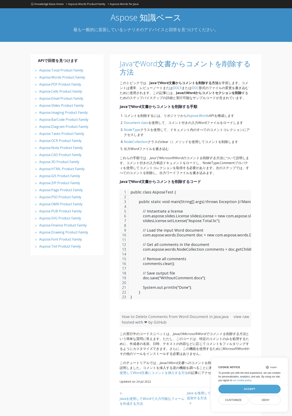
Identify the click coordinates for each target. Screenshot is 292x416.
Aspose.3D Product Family (59, 162)
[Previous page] (153, 398)
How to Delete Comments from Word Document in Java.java (175, 316)
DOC (195, 88)
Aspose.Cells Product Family (60, 91)
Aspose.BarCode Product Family (63, 119)
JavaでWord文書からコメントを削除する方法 (185, 68)
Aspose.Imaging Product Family (63, 112)
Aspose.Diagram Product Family (63, 126)
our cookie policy (242, 380)
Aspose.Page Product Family (61, 190)
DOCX (177, 88)
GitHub (160, 322)
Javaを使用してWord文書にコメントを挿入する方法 (184, 370)
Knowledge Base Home (47, 4)
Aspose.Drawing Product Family (63, 232)
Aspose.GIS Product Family (59, 176)
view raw (241, 316)
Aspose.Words (198, 115)
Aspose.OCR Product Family (60, 140)
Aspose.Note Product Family (61, 147)
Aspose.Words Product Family (62, 77)
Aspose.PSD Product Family (60, 197)
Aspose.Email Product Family (61, 98)
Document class (136, 122)
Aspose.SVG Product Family (60, 218)
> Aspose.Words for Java (123, 4)
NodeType (132, 129)
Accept (249, 389)
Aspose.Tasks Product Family (61, 133)
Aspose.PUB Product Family (60, 211)
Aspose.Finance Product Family (63, 225)
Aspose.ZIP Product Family (59, 183)
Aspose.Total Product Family (61, 70)
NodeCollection (136, 141)
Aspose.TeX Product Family (60, 246)
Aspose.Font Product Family (60, 239)
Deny (266, 399)
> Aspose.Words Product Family (85, 4)
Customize (233, 399)
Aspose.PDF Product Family (60, 84)
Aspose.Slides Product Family (61, 105)
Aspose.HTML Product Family (62, 169)
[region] (185, 247)
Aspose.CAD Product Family (60, 154)
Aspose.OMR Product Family (61, 204)
